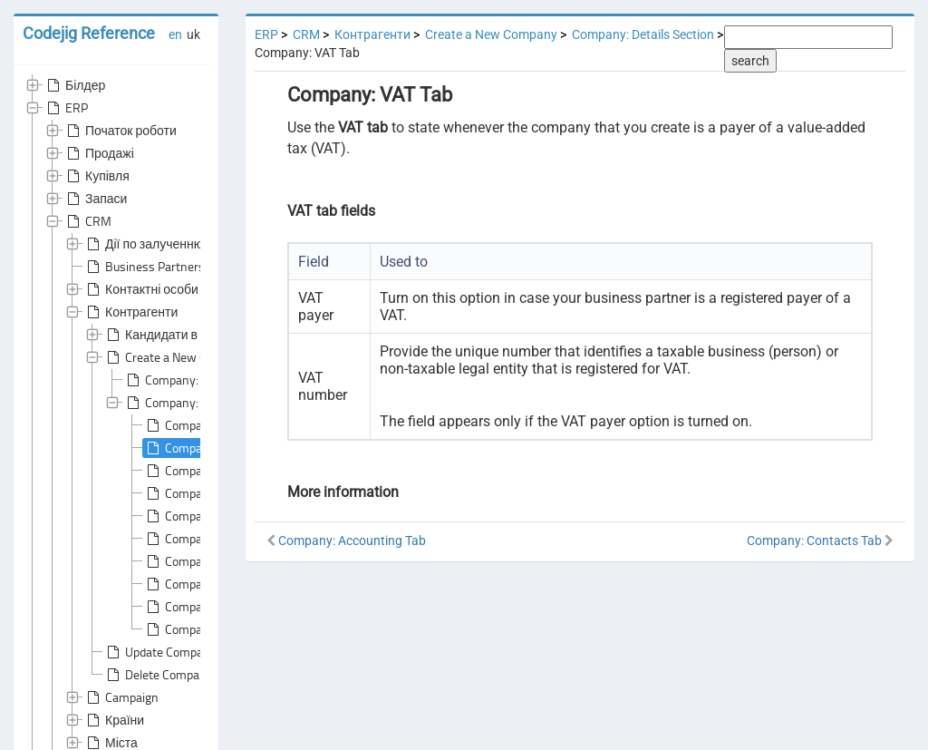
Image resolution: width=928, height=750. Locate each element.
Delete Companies (162, 675)
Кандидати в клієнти (173, 335)
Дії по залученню (143, 244)
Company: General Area (196, 380)
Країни (113, 720)
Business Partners (144, 267)
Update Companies (164, 652)
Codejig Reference (89, 33)
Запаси (95, 199)
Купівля (96, 176)
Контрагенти (130, 312)
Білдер (74, 85)
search (750, 61)
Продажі (98, 153)
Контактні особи (140, 289)
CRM (87, 221)
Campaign (121, 697)
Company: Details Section (643, 34)
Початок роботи (120, 131)
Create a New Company (176, 357)
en (175, 34)
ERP (66, 108)
